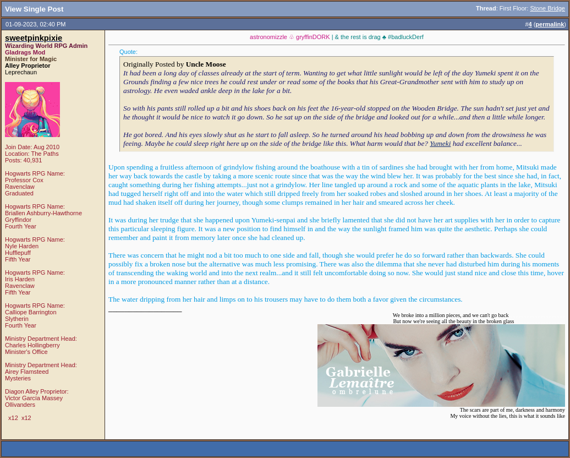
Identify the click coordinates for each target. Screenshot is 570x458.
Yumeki (440, 143)
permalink (549, 24)
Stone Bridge (547, 8)
